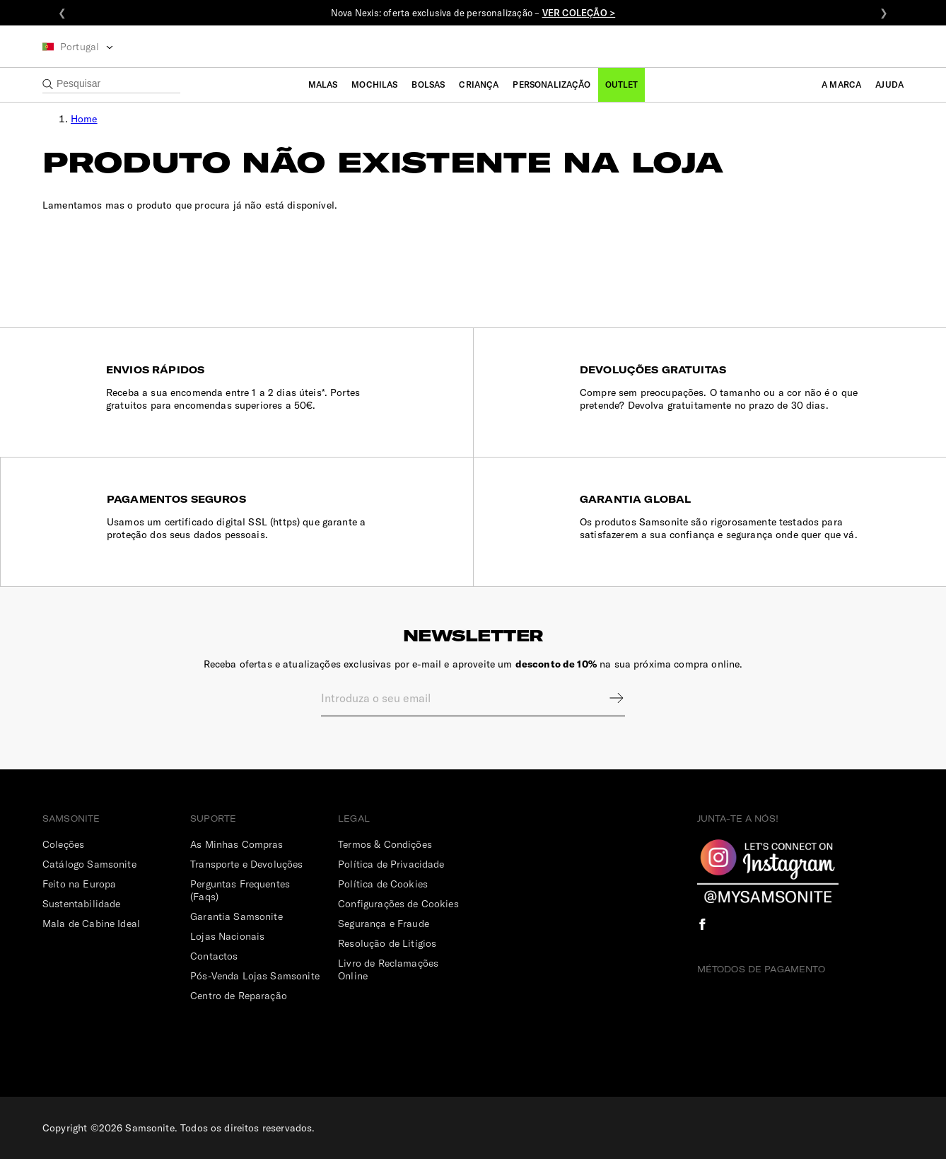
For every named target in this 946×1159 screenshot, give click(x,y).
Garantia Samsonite (236, 916)
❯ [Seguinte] (884, 12)
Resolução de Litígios (387, 943)
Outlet (621, 84)
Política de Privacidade (391, 864)
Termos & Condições (385, 844)
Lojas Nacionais (227, 936)
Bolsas (428, 84)
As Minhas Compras (237, 844)
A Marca (841, 84)
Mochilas (374, 84)
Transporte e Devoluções (246, 864)
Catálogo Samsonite (89, 864)
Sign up (607, 698)
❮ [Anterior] (62, 12)
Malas (323, 84)
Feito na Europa (79, 884)
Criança (478, 84)
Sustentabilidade (81, 903)
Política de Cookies (383, 884)
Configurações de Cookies (398, 903)
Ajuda (889, 84)
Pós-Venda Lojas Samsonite (255, 975)
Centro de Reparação (238, 995)
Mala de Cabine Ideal (91, 923)
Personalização (551, 84)
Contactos (214, 956)
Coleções (63, 844)
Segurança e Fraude (383, 923)
